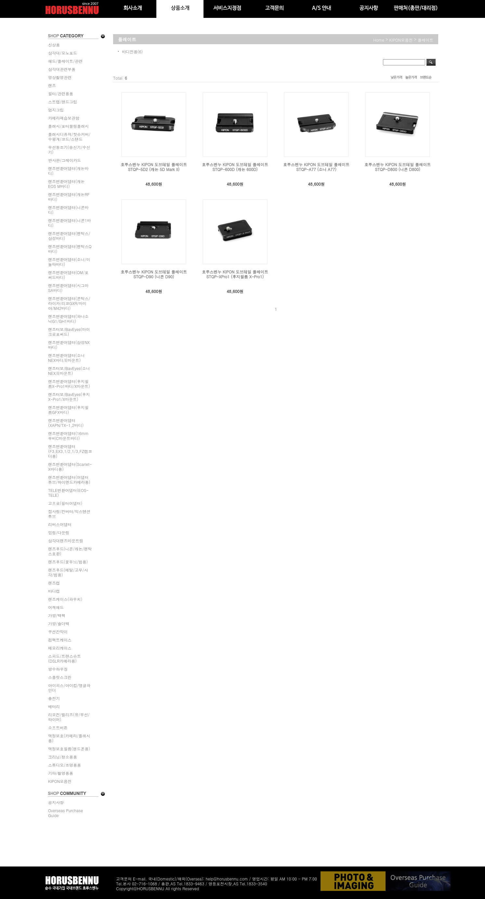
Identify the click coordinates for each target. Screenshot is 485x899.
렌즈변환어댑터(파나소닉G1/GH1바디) (68, 319)
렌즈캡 (54, 582)
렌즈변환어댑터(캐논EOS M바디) (66, 184)
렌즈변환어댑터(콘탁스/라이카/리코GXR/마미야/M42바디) (69, 303)
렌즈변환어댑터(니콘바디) (68, 210)
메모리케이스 (60, 647)
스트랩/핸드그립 (62, 101)
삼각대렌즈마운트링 (65, 540)
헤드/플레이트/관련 (65, 61)
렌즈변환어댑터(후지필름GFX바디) (68, 410)
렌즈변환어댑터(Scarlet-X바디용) (70, 466)
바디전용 (130, 51)
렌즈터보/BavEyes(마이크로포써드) (69, 332)
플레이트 (425, 40)
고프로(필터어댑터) (65, 503)
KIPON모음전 (60, 781)
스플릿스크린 (60, 677)
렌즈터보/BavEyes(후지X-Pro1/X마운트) (69, 397)
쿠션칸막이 (58, 631)
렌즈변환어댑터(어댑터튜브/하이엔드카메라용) (69, 479)
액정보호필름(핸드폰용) (69, 748)
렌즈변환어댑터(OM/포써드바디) (68, 275)
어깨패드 (56, 607)
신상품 (54, 44)
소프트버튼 (58, 727)
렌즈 (52, 85)
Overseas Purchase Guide (65, 813)
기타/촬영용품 (60, 773)
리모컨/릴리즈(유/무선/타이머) (69, 717)
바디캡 (54, 590)
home (378, 40)
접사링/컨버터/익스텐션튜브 (69, 514)
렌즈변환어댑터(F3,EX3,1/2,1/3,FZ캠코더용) (70, 451)
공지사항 (56, 802)
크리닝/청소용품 (62, 756)
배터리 (54, 706)
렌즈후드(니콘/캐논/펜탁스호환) (70, 551)
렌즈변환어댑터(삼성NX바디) (69, 345)
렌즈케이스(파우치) (65, 599)
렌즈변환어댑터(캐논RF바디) (69, 197)
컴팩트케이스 (60, 639)
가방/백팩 (56, 615)
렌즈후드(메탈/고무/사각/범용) (68, 572)
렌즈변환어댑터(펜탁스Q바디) (70, 249)
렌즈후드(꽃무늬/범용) (68, 561)
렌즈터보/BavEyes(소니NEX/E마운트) (69, 371)
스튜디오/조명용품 (64, 764)
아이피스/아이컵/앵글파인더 (69, 688)
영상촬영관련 (60, 77)
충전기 (54, 698)
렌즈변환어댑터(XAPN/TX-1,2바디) (66, 423)
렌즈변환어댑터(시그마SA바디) (68, 288)
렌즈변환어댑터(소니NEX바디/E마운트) (66, 358)
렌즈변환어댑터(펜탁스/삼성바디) (69, 236)
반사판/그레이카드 (64, 160)
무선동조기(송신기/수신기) (69, 149)
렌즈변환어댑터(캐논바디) (68, 171)
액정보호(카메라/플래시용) (69, 738)
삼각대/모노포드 (62, 52)
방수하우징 (58, 669)
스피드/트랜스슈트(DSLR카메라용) (64, 658)
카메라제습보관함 (63, 117)
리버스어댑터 (60, 524)
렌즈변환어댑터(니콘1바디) (69, 223)
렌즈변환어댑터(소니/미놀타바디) (69, 262)
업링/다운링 (58, 532)
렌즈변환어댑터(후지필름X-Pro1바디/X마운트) (69, 384)
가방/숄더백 (58, 623)
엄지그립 (56, 109)
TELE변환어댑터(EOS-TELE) (68, 492)
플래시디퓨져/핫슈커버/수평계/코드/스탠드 (69, 136)
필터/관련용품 (60, 93)
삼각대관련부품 (61, 69)
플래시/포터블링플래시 (68, 126)
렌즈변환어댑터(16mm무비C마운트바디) (68, 436)
